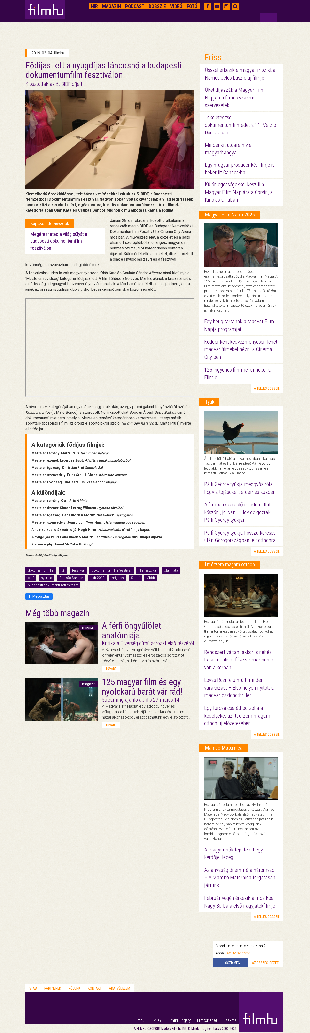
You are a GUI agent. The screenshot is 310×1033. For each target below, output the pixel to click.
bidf (31, 578)
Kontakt (94, 988)
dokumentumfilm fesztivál (111, 570)
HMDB (156, 1020)
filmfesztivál (148, 570)
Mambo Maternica (223, 748)
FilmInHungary (179, 1020)
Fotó (192, 6)
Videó (176, 6)
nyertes (46, 578)
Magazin (111, 6)
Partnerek (52, 988)
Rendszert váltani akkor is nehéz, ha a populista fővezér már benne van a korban (239, 659)
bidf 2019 (97, 578)
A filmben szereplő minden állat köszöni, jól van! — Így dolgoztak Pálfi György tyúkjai (237, 512)
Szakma (230, 1020)
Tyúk (209, 402)
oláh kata (171, 570)
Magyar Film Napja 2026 (230, 215)
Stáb (33, 988)
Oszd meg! (232, 963)
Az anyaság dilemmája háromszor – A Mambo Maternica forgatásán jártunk (240, 877)
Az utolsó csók (238, 953)
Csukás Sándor (71, 578)
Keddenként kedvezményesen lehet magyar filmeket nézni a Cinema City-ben (240, 349)
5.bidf (135, 578)
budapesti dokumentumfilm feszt (53, 585)
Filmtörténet (207, 1020)
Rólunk (74, 988)
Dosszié (157, 6)
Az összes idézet (265, 963)
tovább (111, 669)
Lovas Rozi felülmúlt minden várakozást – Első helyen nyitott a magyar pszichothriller (239, 687)
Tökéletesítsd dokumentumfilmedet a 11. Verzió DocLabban (240, 125)
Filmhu (139, 1020)
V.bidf (151, 578)
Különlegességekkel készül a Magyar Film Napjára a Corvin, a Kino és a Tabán (239, 192)
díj (63, 570)
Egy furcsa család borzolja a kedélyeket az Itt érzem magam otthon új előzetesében (237, 715)
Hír (94, 6)
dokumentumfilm (41, 570)
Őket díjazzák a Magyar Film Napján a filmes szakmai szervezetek (235, 97)
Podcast (134, 6)
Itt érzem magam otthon (230, 565)
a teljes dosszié (267, 388)
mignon (118, 578)
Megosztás (39, 596)
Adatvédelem (119, 988)
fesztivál (78, 570)
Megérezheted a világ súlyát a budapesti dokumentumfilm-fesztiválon (58, 241)
